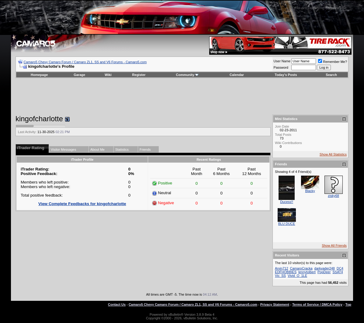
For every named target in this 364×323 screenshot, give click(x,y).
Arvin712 (281, 268)
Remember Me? (332, 62)
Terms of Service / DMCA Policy (317, 304)
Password (281, 67)
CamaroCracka (301, 268)
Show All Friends (334, 245)
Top (348, 304)
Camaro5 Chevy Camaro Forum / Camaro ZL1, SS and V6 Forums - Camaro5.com (85, 62)
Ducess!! (286, 202)
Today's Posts (286, 75)
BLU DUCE (286, 223)
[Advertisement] (182, 96)
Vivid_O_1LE (297, 275)
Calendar (237, 75)
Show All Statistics (333, 154)
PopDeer (324, 272)
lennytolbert (307, 272)
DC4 (340, 268)
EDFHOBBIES (285, 272)
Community (187, 75)
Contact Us (117, 304)
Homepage (39, 75)
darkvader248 (324, 268)
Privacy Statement (274, 304)
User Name (282, 61)
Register (139, 75)
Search (331, 75)
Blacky (310, 191)
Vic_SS (280, 275)
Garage (79, 75)
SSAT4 (337, 272)
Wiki (108, 75)
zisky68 (333, 196)
